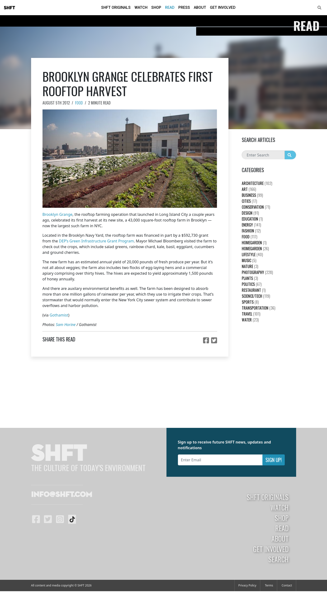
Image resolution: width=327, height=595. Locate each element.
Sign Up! (273, 459)
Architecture (257, 183)
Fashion (251, 231)
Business (252, 195)
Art (249, 189)
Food (79, 103)
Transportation (258, 308)
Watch (140, 7)
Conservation (256, 207)
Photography (257, 272)
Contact (287, 585)
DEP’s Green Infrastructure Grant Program (96, 241)
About (200, 7)
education (252, 219)
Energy (251, 225)
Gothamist (59, 315)
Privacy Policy (247, 585)
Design (250, 213)
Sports (250, 302)
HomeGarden (254, 243)
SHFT (9, 7)
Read (170, 7)
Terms (269, 585)
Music (249, 260)
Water (250, 320)
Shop (156, 7)
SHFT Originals (116, 7)
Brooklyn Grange (58, 214)
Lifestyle (252, 254)
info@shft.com (61, 495)
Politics (251, 284)
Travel (251, 314)
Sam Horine (66, 324)
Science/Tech (256, 296)
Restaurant (253, 290)
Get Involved (223, 7)
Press (184, 7)
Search (278, 559)
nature (250, 266)
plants (250, 278)
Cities (249, 201)
